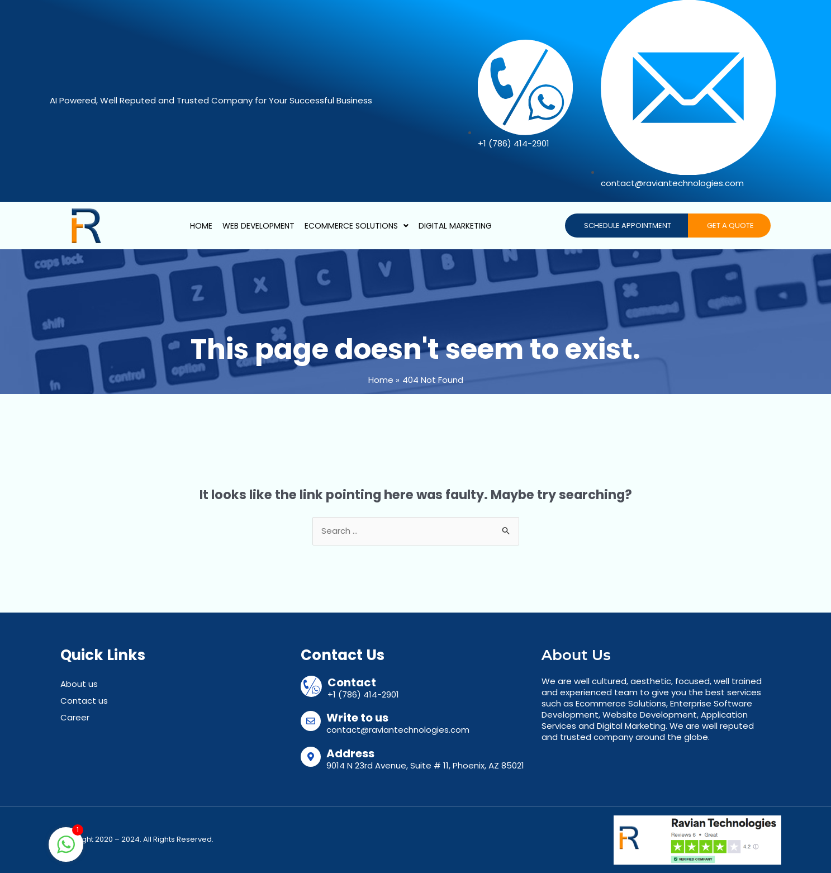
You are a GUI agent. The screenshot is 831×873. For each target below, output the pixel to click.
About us (79, 684)
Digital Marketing (455, 225)
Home (201, 225)
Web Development (258, 225)
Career (74, 717)
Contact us (84, 700)
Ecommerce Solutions (357, 225)
